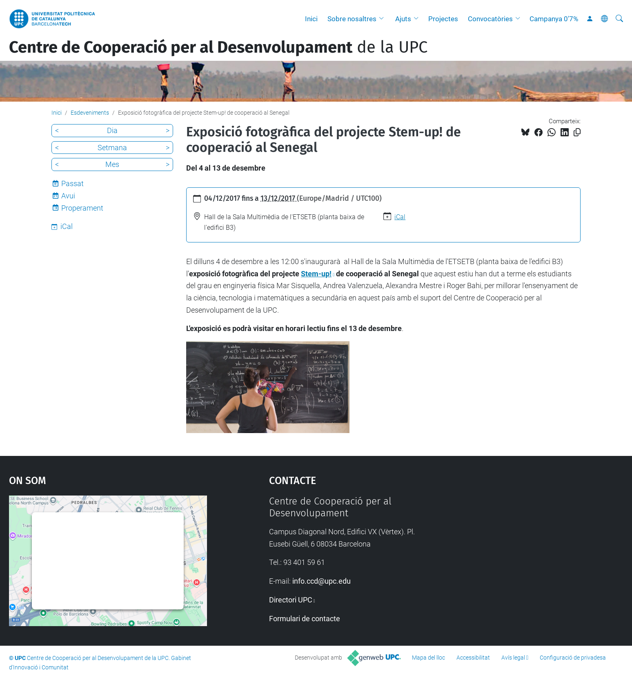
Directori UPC (290, 600)
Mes (112, 164)
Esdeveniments (90, 112)
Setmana (112, 147)
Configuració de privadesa (573, 657)
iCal (399, 217)
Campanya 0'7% (554, 19)
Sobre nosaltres (351, 19)
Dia (112, 130)
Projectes (443, 19)
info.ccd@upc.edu (321, 581)
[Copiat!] (577, 132)
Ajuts (403, 19)
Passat (72, 183)
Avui (68, 195)
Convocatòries (490, 19)
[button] (383, 18)
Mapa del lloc (428, 657)
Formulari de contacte (304, 618)
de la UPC (218, 47)
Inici (311, 19)
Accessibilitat (473, 657)
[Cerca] (619, 19)
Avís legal (513, 657)
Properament (82, 208)
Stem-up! (316, 273)
